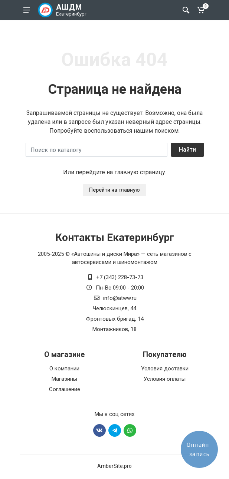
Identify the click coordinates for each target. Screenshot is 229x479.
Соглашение (64, 389)
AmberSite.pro (114, 466)
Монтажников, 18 (114, 329)
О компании (64, 368)
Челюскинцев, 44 (114, 308)
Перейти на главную (114, 190)
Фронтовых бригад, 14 (115, 319)
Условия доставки (165, 368)
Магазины (64, 379)
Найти (187, 149)
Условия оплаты (165, 379)
